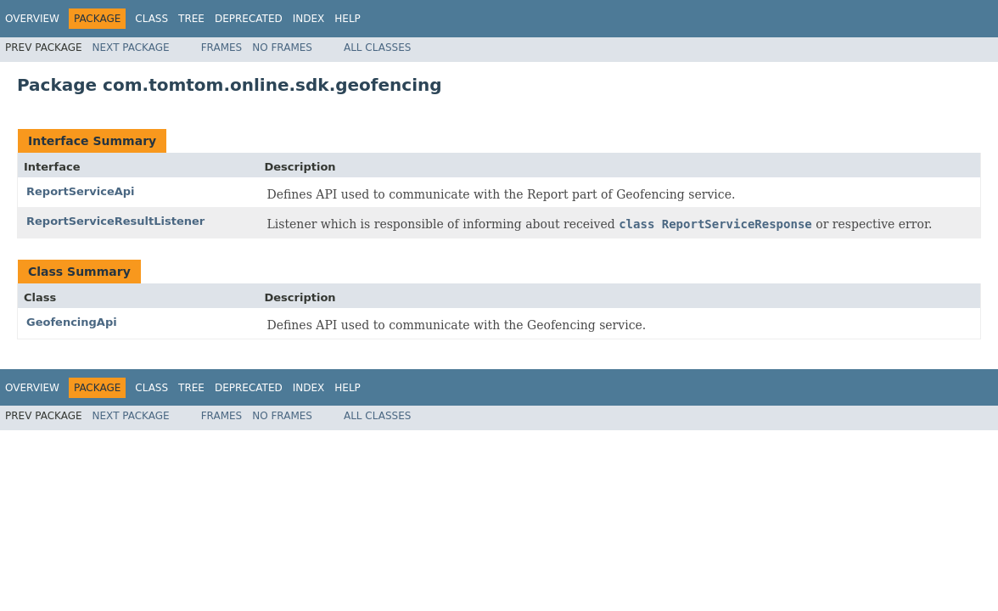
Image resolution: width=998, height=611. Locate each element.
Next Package (131, 47)
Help (347, 19)
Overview (32, 19)
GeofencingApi (71, 322)
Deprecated (249, 19)
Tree (191, 19)
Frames (222, 47)
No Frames (282, 47)
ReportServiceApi (80, 191)
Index (309, 19)
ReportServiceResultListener (115, 221)
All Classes (377, 47)
